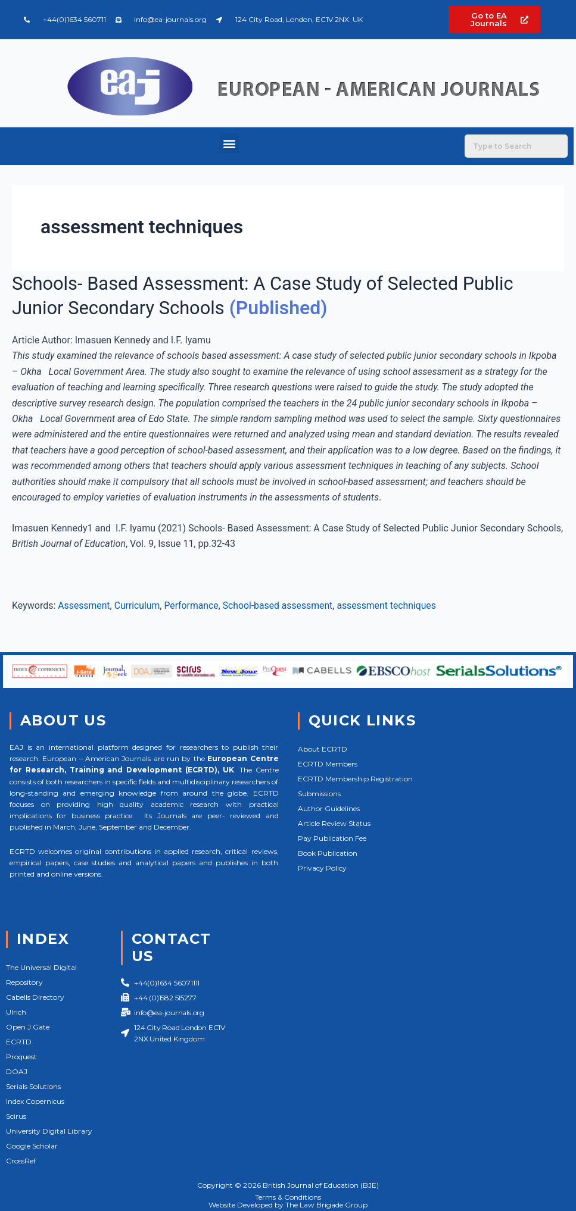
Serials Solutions (33, 1086)
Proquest (21, 1056)
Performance (193, 605)
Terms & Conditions (288, 1197)
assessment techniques (391, 605)
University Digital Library (49, 1130)
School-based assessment (281, 605)
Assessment (84, 605)
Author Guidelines (329, 808)
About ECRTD (322, 748)
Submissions (319, 793)
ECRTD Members (327, 763)
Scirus (16, 1116)
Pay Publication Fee (332, 838)
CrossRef (21, 1160)
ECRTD (19, 1041)
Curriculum (138, 605)
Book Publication (327, 853)
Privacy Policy (322, 867)
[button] (229, 143)
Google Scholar (32, 1145)
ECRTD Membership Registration (355, 778)
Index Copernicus (35, 1101)
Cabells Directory (35, 997)
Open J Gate (27, 1026)
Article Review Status (334, 823)
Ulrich (16, 1011)
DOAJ (16, 1071)
